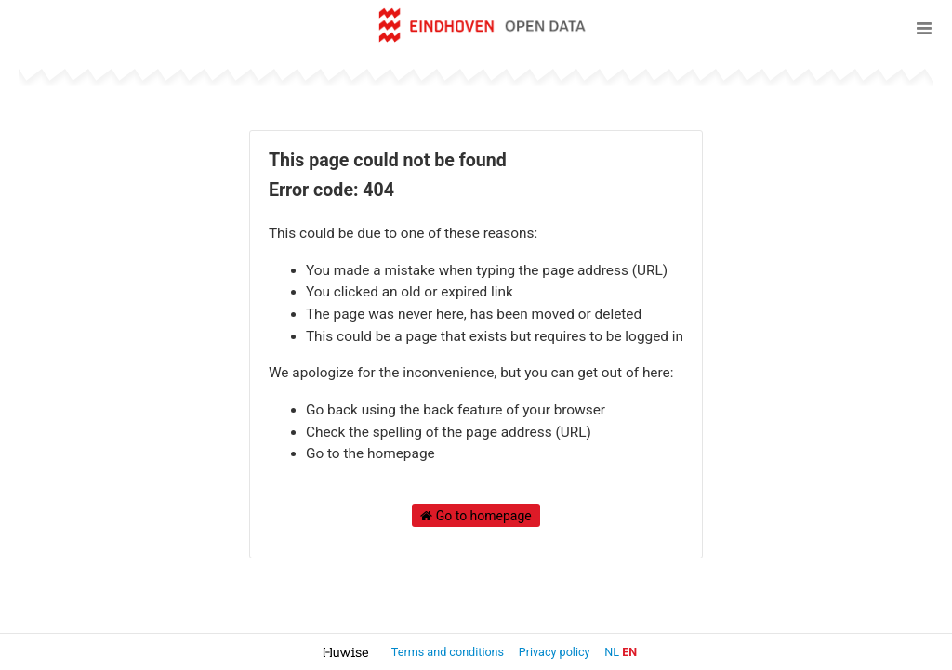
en (629, 652)
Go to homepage (476, 515)
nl (611, 652)
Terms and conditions (449, 652)
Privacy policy (556, 652)
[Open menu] (924, 28)
